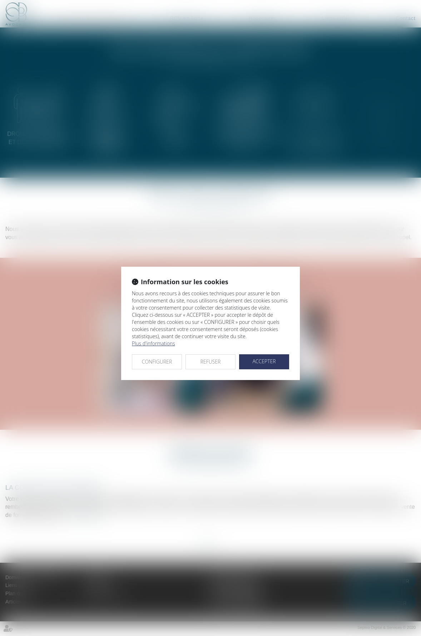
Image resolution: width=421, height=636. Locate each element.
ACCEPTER (264, 361)
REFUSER (210, 361)
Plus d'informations (153, 343)
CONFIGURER (157, 361)
